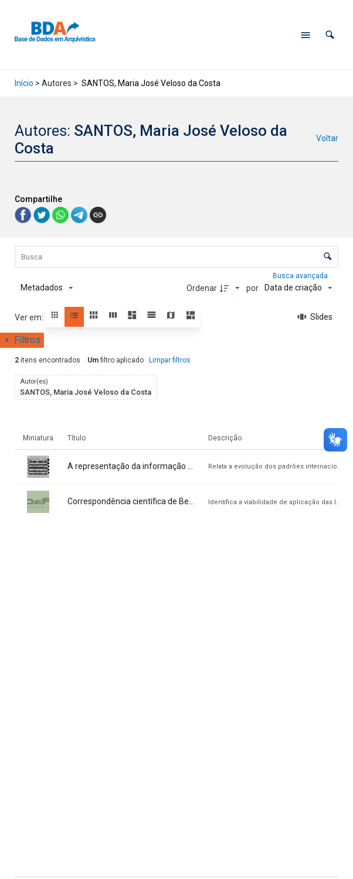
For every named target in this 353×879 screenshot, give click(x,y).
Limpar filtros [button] (170, 360)
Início (24, 83)
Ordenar (201, 288)
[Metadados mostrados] (47, 288)
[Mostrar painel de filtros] (22, 340)
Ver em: (30, 317)
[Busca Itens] (176, 257)
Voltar (327, 138)
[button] (329, 34)
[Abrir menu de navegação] (305, 35)
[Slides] (314, 317)
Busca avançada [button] (301, 276)
